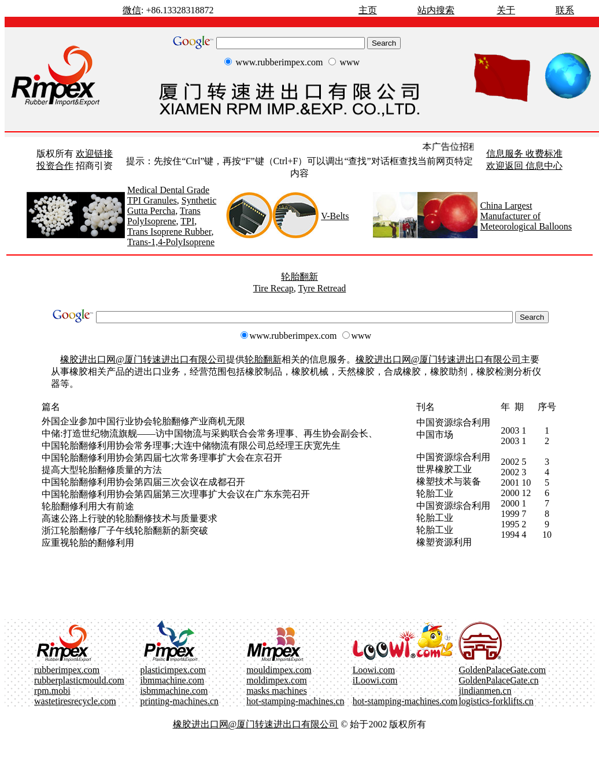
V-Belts (335, 216)
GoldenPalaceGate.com (502, 670)
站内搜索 (435, 10)
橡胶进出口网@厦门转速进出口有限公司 (143, 359)
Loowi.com (374, 670)
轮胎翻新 (299, 277)
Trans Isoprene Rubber (169, 231)
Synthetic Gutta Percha (171, 205)
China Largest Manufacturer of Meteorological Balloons (526, 216)
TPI (187, 221)
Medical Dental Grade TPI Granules (168, 195)
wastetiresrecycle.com (75, 701)
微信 (132, 10)
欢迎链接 (94, 153)
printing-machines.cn (179, 701)
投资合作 (54, 166)
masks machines (276, 691)
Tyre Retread (322, 288)
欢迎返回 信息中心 (524, 166)
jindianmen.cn (485, 691)
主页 (367, 10)
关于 (506, 10)
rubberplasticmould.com (79, 680)
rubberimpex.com (66, 670)
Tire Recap (273, 288)
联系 (565, 10)
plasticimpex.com (173, 670)
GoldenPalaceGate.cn (498, 680)
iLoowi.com (375, 680)
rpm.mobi (52, 691)
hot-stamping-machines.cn (295, 701)
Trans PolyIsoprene (164, 216)
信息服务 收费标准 (524, 153)
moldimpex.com (276, 680)
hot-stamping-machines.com (405, 701)
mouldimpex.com (278, 670)
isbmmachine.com (174, 691)
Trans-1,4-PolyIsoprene (171, 242)
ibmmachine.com (172, 680)
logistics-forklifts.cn (496, 701)
